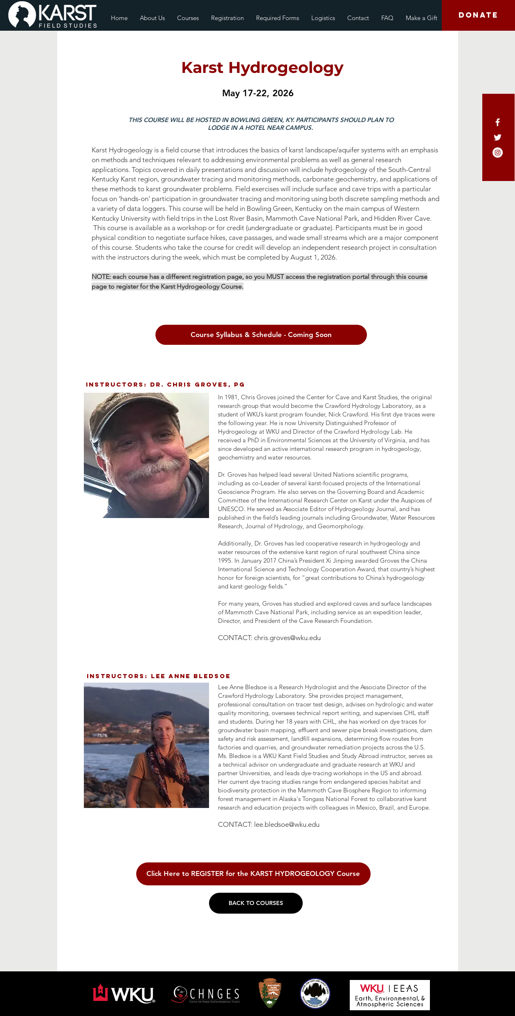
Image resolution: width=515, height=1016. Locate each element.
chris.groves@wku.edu (287, 638)
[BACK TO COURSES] (256, 903)
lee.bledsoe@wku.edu (286, 824)
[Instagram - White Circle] (498, 152)
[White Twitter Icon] (498, 137)
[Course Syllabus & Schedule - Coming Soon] (261, 335)
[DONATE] (478, 15)
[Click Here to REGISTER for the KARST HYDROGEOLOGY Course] (253, 873)
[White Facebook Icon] (498, 122)
